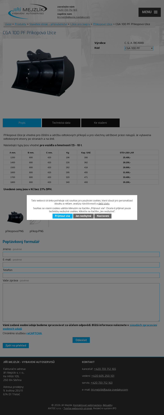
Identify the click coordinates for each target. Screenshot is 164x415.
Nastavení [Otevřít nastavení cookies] (103, 216)
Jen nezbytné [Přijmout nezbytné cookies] (83, 216)
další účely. (104, 203)
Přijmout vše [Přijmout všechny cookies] (62, 216)
